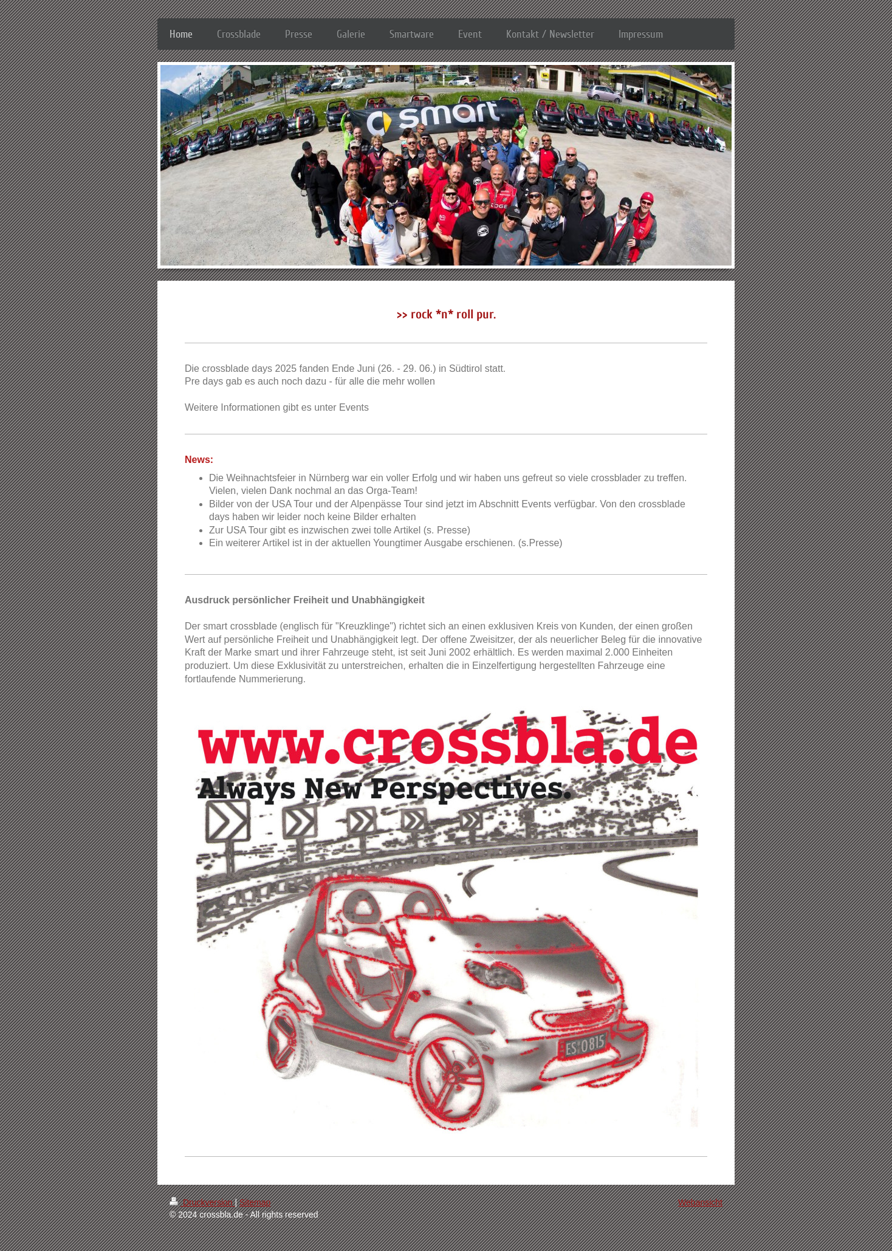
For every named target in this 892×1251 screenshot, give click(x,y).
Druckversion (202, 1202)
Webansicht (700, 1202)
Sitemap (254, 1202)
